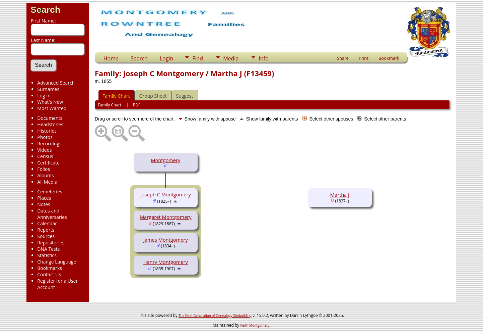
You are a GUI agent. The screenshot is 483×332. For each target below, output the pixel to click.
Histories (47, 131)
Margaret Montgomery (166, 217)
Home (111, 58)
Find (197, 58)
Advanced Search (56, 83)
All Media (47, 182)
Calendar (47, 223)
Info (263, 58)
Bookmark (388, 58)
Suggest (184, 96)
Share (343, 58)
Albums (45, 175)
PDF (136, 105)
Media (230, 58)
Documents (49, 118)
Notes (43, 204)
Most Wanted (51, 108)
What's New (50, 102)
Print (363, 58)
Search (45, 10)
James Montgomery (165, 239)
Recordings (49, 143)
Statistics (47, 255)
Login (167, 58)
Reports (45, 230)
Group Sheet (152, 96)
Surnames (48, 89)
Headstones (50, 124)
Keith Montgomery (255, 325)
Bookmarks (49, 268)
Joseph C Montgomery (165, 194)
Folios (43, 169)
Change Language (56, 261)
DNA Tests (48, 249)
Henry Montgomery (165, 261)
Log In (43, 95)
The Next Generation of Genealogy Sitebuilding (215, 315)
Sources (46, 236)
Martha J (339, 194)
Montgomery (165, 160)
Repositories (50, 242)
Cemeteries (49, 191)
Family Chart (116, 96)
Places (44, 198)
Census (45, 156)
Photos (45, 137)
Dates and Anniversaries (52, 213)
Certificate (48, 162)
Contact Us (49, 274)
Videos (44, 150)
